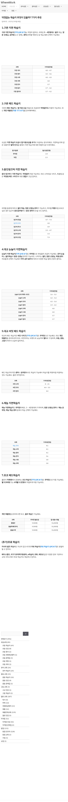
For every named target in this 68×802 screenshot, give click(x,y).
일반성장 (59, 6)
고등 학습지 (6, 693)
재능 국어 (16, 446)
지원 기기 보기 (18, 110)
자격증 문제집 (7, 725)
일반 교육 (4, 696)
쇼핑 (2, 741)
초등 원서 (5, 652)
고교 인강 (5, 690)
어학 (3, 703)
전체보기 (4, 639)
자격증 (6, 11)
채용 (3, 709)
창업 (15, 11)
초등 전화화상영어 (8, 655)
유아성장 (25, 6)
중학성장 (36, 6)
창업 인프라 (6, 731)
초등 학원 (5, 661)
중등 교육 (4, 674)
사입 (3, 738)
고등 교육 (4, 687)
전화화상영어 (6, 706)
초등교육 (4, 642)
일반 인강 (5, 715)
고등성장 (48, 6)
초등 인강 (5, 648)
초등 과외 (5, 664)
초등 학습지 (6, 645)
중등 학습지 (6, 677)
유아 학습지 (6, 671)
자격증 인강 (6, 722)
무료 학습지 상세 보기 (48, 546)
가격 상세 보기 (19, 32)
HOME (4, 6)
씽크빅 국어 (17, 223)
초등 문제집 (6, 658)
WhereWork (8, 2)
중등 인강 (5, 680)
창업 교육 (5, 734)
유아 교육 (4, 667)
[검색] (25, 634)
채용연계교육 (6, 712)
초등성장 (14, 6)
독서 (3, 700)
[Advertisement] (33, 51)
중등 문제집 (6, 683)
